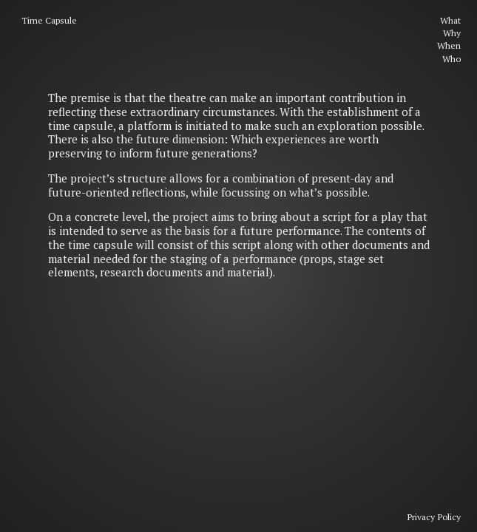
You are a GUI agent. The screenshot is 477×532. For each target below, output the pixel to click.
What (450, 20)
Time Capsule (49, 20)
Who (451, 58)
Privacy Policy (434, 517)
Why (452, 33)
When (449, 45)
